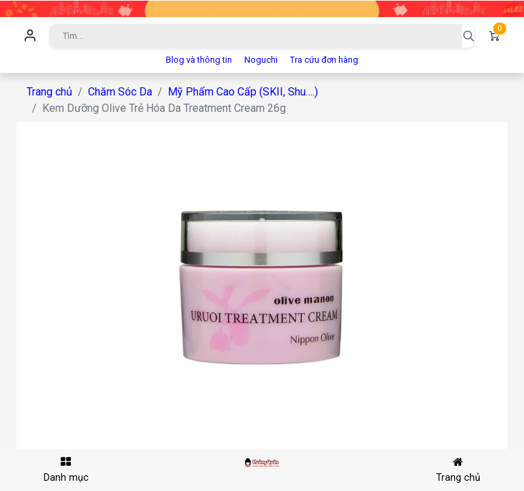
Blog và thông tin (199, 60)
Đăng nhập (30, 36)
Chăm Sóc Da (120, 91)
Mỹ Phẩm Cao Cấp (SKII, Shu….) (243, 91)
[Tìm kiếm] (468, 36)
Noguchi (261, 60)
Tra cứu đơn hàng (324, 60)
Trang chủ (49, 91)
